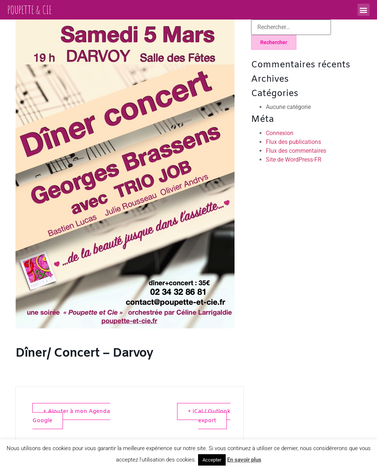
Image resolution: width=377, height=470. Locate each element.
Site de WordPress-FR (293, 159)
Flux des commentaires (296, 150)
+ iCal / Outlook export (209, 416)
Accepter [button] (211, 460)
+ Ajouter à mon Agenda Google (71, 416)
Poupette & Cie (29, 10)
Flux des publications (293, 141)
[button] (363, 10)
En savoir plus (244, 459)
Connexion (279, 133)
